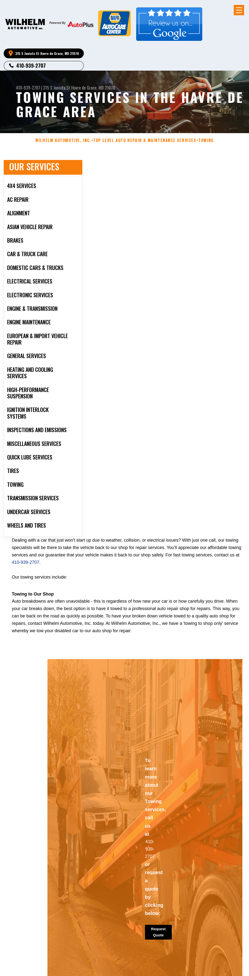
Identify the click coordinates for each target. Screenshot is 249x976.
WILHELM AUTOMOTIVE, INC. (63, 140)
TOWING (206, 140)
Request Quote (158, 935)
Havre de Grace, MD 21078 (93, 87)
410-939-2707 (31, 65)
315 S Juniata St (56, 87)
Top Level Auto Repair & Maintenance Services (144, 140)
